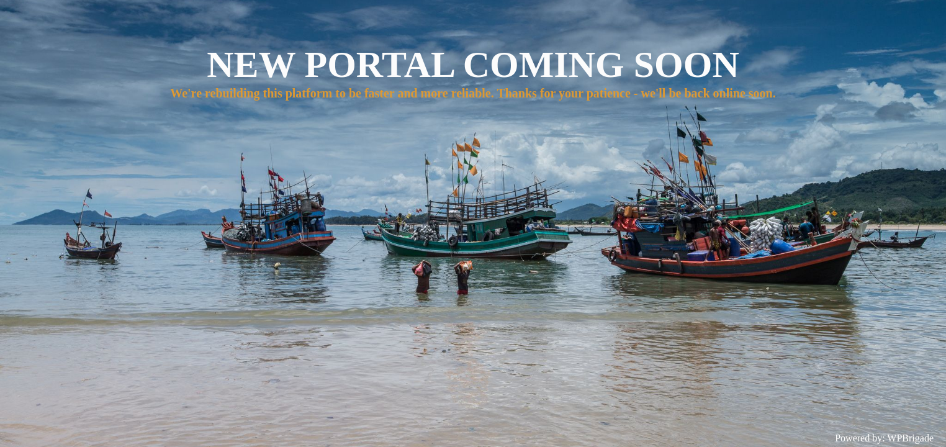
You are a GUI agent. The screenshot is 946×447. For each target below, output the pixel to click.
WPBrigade (910, 438)
